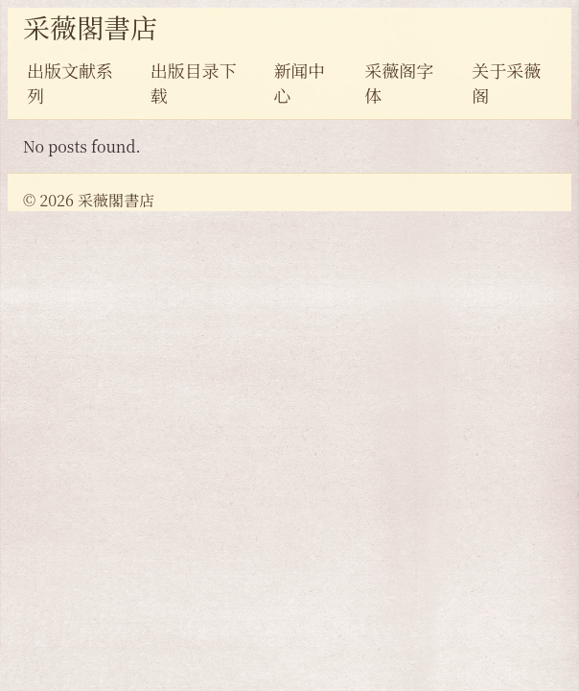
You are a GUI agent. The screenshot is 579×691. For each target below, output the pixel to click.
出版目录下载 (194, 82)
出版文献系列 (70, 82)
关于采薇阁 (506, 82)
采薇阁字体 (398, 82)
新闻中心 (299, 82)
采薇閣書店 (90, 27)
